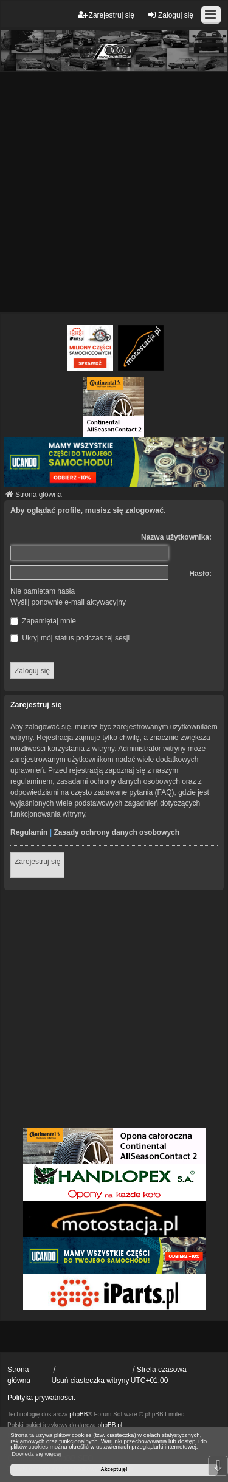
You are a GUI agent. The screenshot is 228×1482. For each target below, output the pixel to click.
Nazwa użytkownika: (176, 537)
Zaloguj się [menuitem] (170, 14)
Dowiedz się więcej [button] (36, 1453)
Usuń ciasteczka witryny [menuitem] (90, 1380)
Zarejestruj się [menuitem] (106, 14)
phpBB (78, 1414)
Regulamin (28, 832)
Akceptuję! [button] (113, 1469)
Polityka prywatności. (41, 1397)
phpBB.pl (109, 1425)
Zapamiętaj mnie (43, 621)
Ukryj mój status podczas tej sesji (70, 638)
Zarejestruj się (37, 861)
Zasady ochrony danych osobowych (116, 832)
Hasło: (200, 573)
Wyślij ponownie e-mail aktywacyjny (68, 602)
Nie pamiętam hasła (42, 591)
